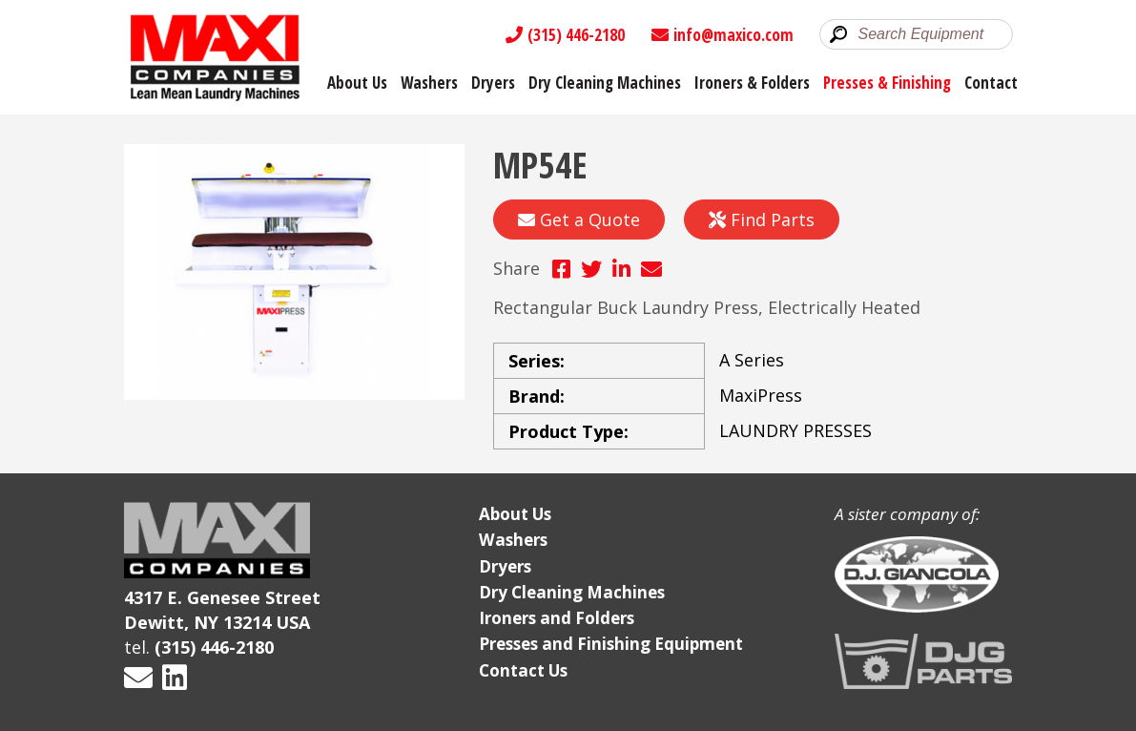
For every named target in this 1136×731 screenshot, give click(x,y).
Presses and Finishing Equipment (611, 644)
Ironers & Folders (752, 83)
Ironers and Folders (556, 618)
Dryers (493, 83)
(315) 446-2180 (565, 35)
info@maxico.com (722, 35)
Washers (429, 83)
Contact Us (523, 670)
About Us (357, 83)
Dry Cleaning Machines (604, 83)
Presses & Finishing (887, 83)
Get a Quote (579, 219)
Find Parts (762, 219)
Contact (991, 83)
